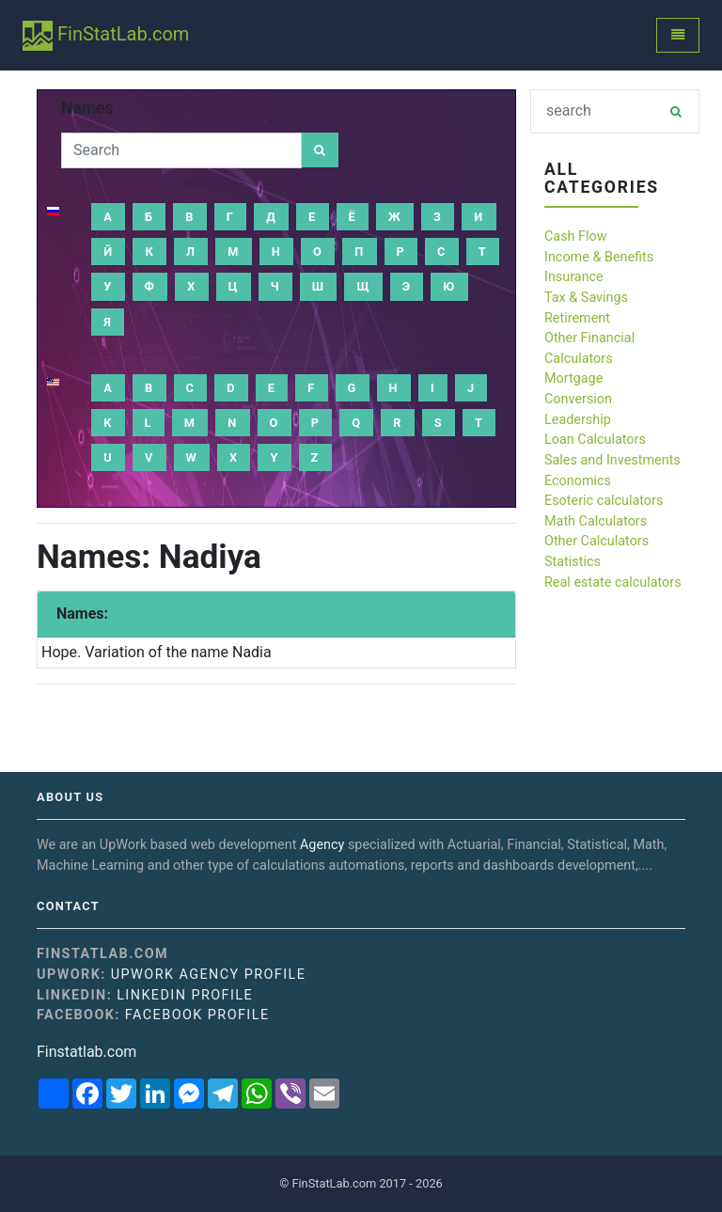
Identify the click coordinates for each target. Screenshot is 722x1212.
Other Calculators (596, 541)
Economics (577, 481)
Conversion (578, 399)
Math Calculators (595, 521)
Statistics (572, 562)
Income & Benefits (598, 257)
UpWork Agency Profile (208, 975)
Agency (322, 845)
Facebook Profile (197, 1015)
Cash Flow (575, 236)
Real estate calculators (613, 582)
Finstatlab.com (86, 1052)
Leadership (577, 420)
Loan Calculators (595, 440)
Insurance (574, 277)
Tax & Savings (586, 298)
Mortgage (573, 378)
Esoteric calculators (603, 501)
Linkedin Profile (185, 995)
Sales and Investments (612, 460)
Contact (68, 906)
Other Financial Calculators (589, 348)
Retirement (577, 318)
